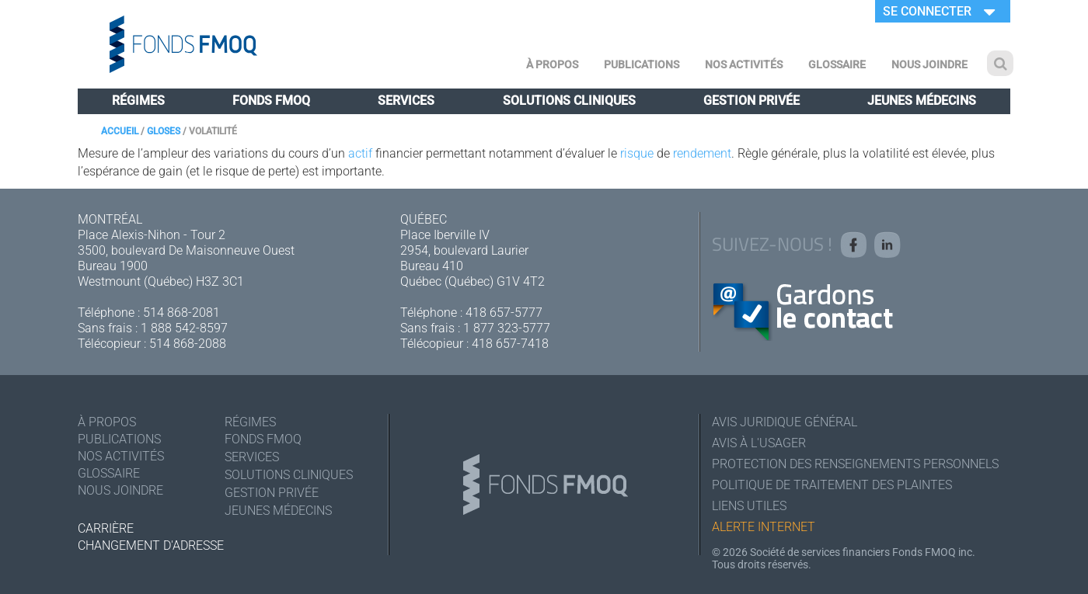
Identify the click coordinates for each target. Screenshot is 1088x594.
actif (360, 153)
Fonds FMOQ (271, 100)
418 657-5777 (504, 312)
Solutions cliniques (569, 100)
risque (637, 153)
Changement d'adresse (151, 545)
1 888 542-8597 (184, 328)
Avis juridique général (784, 422)
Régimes (138, 100)
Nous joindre (929, 64)
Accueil (119, 131)
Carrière (106, 528)
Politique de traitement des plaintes (832, 485)
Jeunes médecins (921, 100)
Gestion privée (751, 100)
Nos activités (744, 64)
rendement (702, 153)
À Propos (552, 64)
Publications (641, 64)
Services (406, 100)
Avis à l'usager (759, 443)
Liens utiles (749, 505)
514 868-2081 (181, 312)
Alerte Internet (763, 526)
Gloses (163, 131)
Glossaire (837, 64)
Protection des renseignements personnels (855, 464)
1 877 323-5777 (506, 328)
